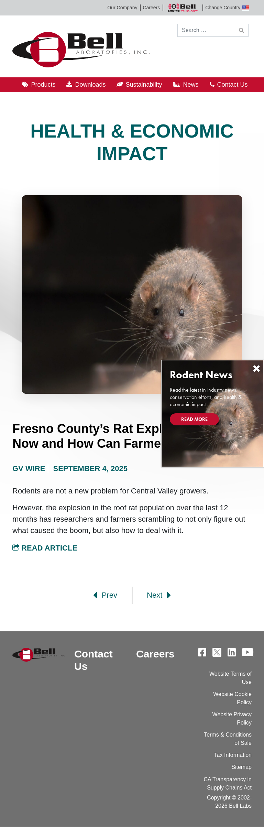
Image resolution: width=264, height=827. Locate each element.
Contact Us (232, 84)
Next (159, 595)
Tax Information (233, 755)
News (191, 84)
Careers (151, 7)
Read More (194, 419)
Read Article (44, 548)
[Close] (256, 368)
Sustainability (143, 84)
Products (43, 84)
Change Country (227, 8)
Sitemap (241, 767)
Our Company (122, 7)
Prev (105, 595)
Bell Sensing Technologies (182, 7)
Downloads (90, 84)
